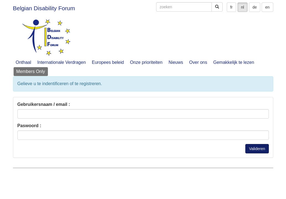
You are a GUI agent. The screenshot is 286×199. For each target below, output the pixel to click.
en (267, 7)
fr (231, 7)
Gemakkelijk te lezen (233, 62)
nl (242, 7)
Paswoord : (29, 125)
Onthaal (23, 62)
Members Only (30, 71)
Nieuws (176, 62)
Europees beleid (108, 62)
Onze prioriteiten (146, 62)
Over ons (198, 62)
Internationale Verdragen (61, 62)
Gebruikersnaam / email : (43, 104)
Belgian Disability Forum (44, 8)
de (254, 7)
